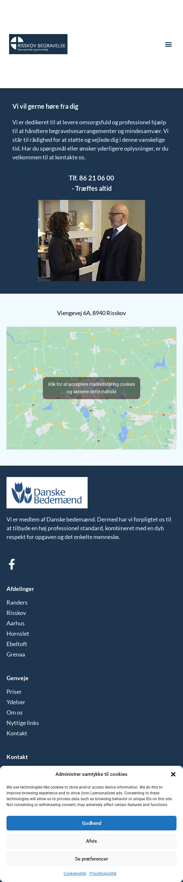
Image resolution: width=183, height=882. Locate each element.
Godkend (91, 823)
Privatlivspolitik (103, 873)
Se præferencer (91, 859)
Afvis (91, 841)
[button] (173, 774)
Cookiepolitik (75, 873)
